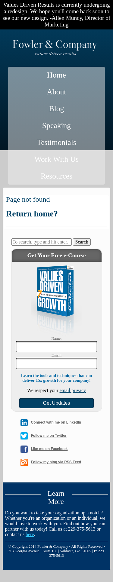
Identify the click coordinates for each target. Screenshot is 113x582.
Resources (56, 176)
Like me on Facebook (49, 449)
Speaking (56, 125)
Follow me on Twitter (49, 435)
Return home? (32, 213)
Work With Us (56, 159)
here (30, 534)
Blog (56, 108)
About (56, 91)
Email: (56, 355)
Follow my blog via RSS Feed (56, 462)
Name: (56, 338)
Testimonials (56, 142)
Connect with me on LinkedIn (56, 422)
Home (56, 75)
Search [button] (82, 241)
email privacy (73, 390)
